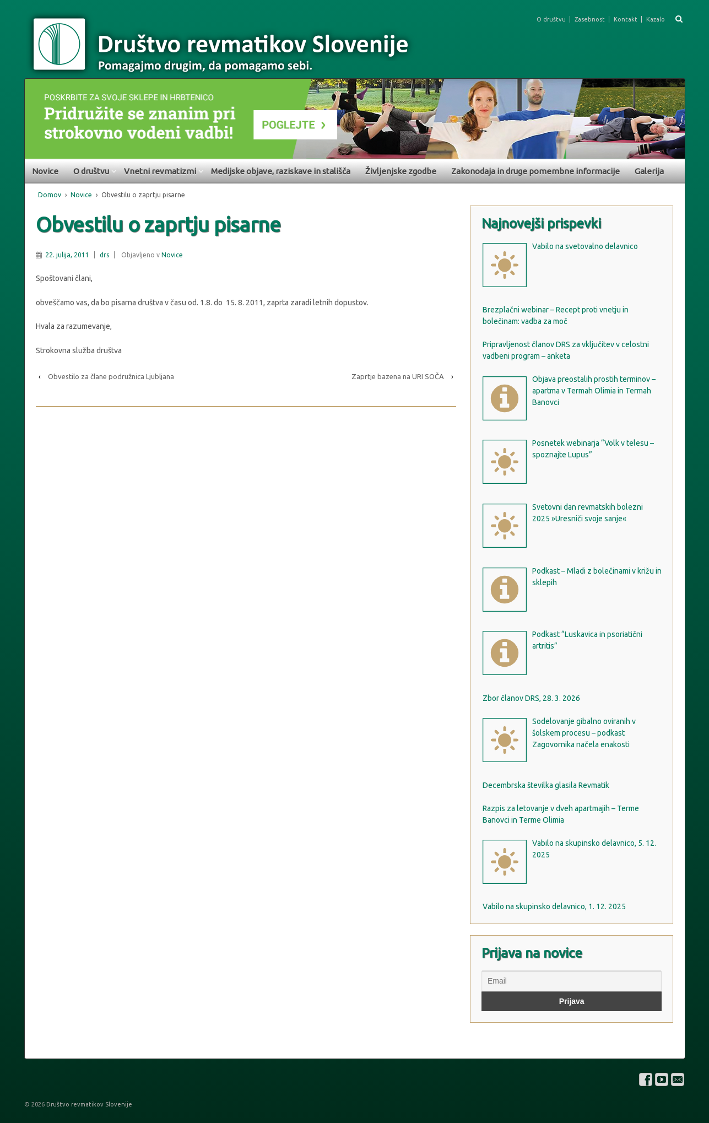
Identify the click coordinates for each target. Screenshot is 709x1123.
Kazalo (655, 19)
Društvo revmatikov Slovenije (88, 1104)
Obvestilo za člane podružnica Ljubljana (111, 376)
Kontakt (625, 19)
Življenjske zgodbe (400, 171)
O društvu (551, 19)
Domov (49, 194)
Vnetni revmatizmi (160, 171)
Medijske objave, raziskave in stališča (280, 171)
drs (104, 254)
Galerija (649, 171)
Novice (45, 171)
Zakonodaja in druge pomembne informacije (535, 171)
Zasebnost (590, 19)
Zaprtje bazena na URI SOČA (397, 376)
